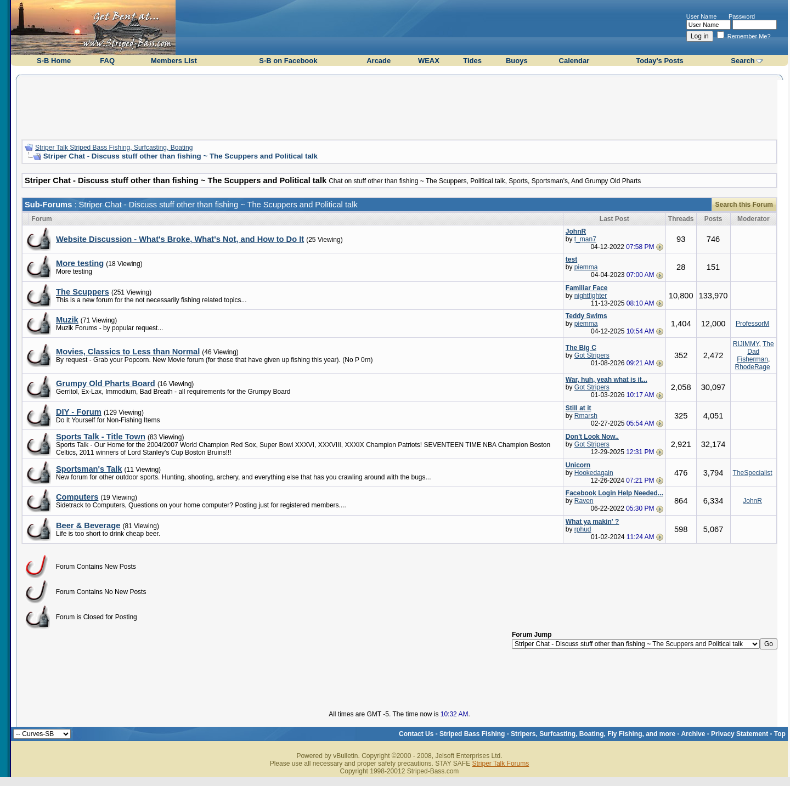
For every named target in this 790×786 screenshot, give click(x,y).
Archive (693, 734)
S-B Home (54, 60)
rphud (582, 529)
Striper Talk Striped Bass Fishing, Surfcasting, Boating (114, 147)
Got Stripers (592, 355)
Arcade (378, 60)
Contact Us (416, 734)
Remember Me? (744, 36)
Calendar (574, 60)
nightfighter (590, 295)
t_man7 (585, 239)
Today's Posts (660, 60)
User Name (701, 16)
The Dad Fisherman (755, 351)
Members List (174, 60)
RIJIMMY (746, 344)
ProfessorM (752, 323)
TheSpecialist (752, 473)
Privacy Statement (739, 734)
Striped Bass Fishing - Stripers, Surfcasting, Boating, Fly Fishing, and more (557, 734)
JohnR (752, 501)
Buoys (517, 60)
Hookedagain (593, 473)
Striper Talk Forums (500, 763)
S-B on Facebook (288, 60)
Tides (472, 60)
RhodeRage (752, 367)
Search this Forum (744, 204)
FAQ (107, 60)
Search (742, 60)
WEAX (428, 60)
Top (780, 734)
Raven (584, 501)
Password (742, 16)
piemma (586, 267)
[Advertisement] (399, 106)
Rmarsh (585, 416)
